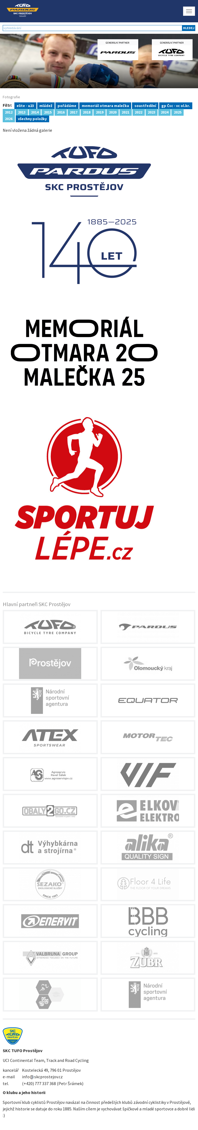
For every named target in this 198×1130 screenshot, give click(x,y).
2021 (125, 111)
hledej (188, 28)
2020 (113, 111)
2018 (86, 111)
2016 (61, 111)
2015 (48, 111)
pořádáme (67, 105)
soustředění (145, 105)
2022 (138, 111)
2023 (151, 111)
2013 (22, 111)
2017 (73, 111)
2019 (99, 111)
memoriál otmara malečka (105, 105)
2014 (35, 111)
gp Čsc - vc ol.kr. (175, 105)
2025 (177, 111)
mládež (45, 105)
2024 (164, 111)
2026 (8, 118)
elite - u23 (25, 105)
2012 (8, 111)
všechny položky (32, 118)
